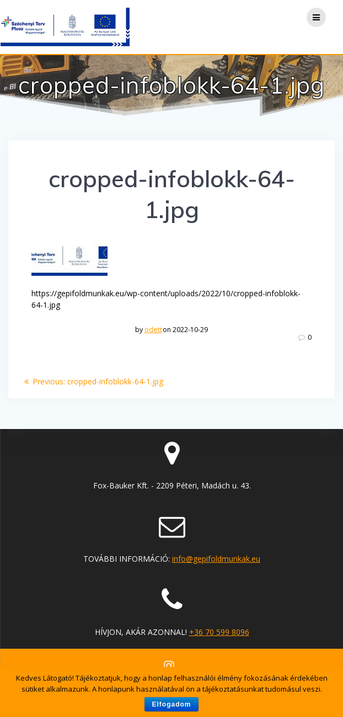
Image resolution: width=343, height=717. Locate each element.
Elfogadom (171, 704)
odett (153, 329)
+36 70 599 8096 (219, 632)
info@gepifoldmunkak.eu (216, 558)
